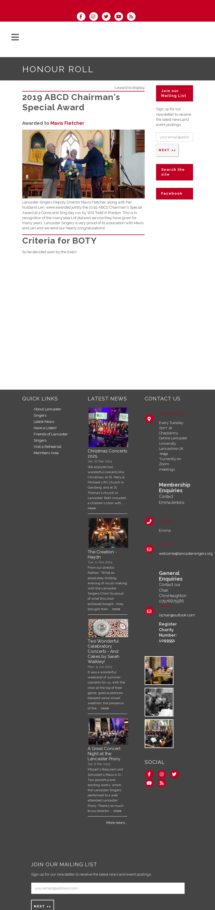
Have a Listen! (45, 428)
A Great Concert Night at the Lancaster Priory (104, 753)
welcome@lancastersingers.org (186, 553)
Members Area (46, 453)
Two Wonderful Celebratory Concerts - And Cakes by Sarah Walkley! (103, 651)
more (92, 508)
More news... (116, 822)
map (164, 454)
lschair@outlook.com (177, 615)
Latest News (44, 421)
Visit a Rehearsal (48, 446)
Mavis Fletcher (67, 123)
